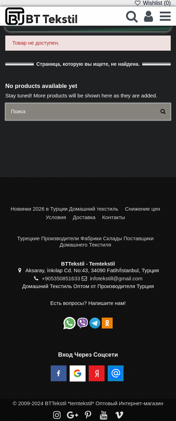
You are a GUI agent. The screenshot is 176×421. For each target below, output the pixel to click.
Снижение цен (142, 209)
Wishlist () (152, 3)
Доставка (84, 217)
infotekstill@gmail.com (116, 278)
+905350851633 (61, 278)
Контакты (113, 217)
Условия (56, 217)
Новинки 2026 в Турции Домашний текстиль (64, 209)
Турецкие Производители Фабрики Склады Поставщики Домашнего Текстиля (85, 241)
